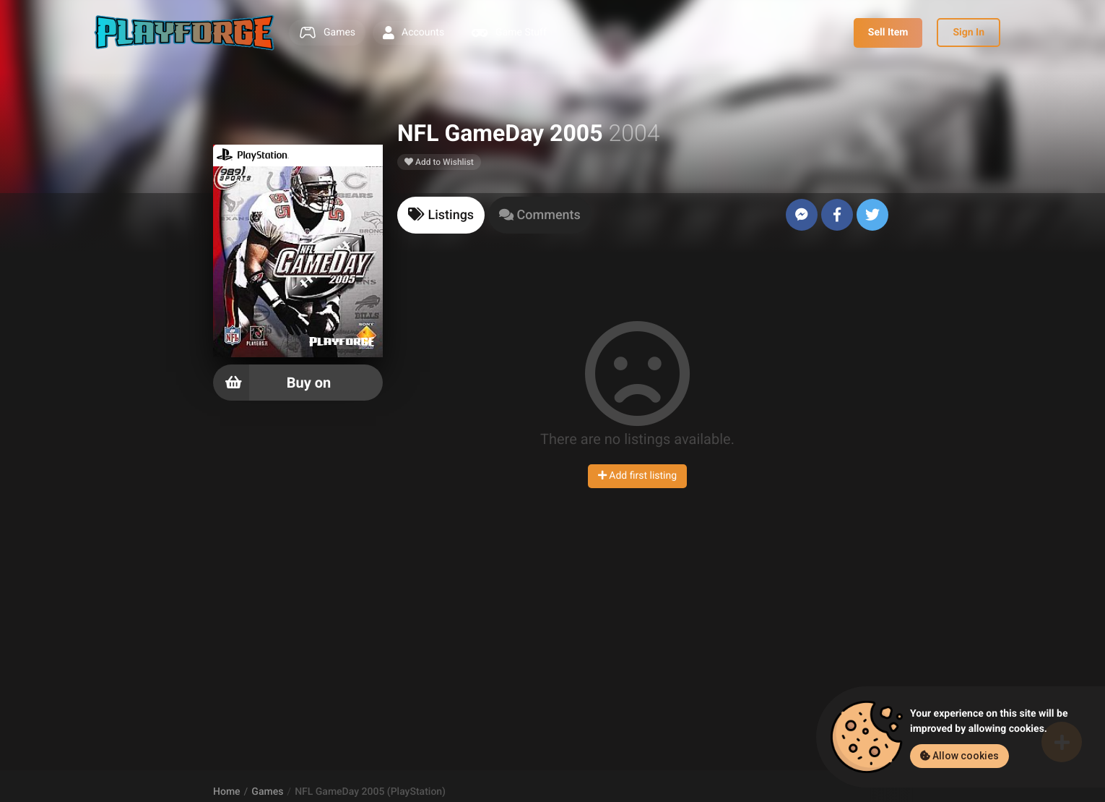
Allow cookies (959, 756)
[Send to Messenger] (802, 215)
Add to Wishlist (439, 162)
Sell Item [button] (888, 32)
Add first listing (637, 476)
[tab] (441, 215)
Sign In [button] (968, 32)
